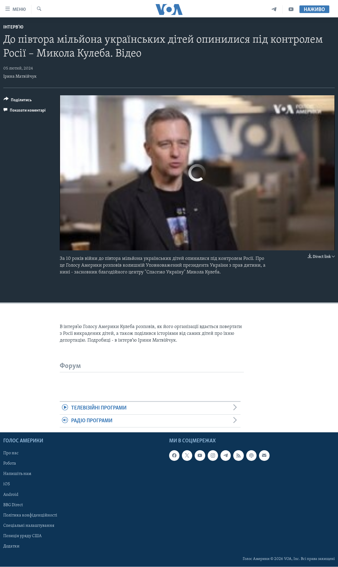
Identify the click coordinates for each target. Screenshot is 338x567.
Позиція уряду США (22, 536)
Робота (9, 464)
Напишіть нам (17, 474)
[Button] (18, 100)
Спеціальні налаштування (28, 526)
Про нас (10, 453)
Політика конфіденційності (30, 515)
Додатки (11, 546)
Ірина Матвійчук (20, 76)
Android (10, 495)
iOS (6, 484)
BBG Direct (13, 505)
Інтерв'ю (13, 27)
